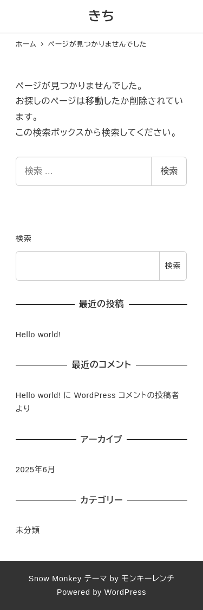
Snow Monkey (55, 578)
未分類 (28, 530)
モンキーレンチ (147, 578)
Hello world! (38, 334)
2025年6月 (36, 469)
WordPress (125, 592)
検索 (169, 171)
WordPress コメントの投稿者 (127, 395)
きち (101, 16)
